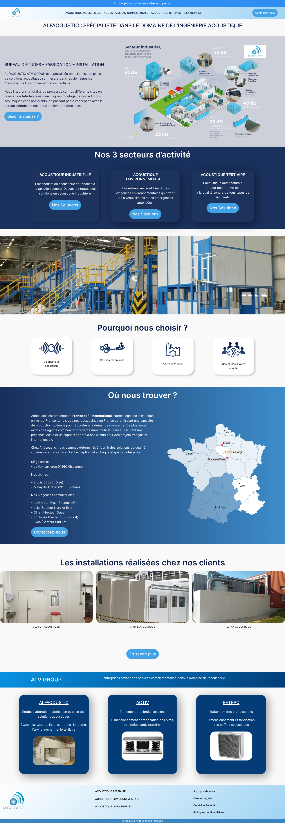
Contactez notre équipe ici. (151, 3)
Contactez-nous (265, 12)
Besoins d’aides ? (23, 116)
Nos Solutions (65, 205)
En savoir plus (142, 654)
